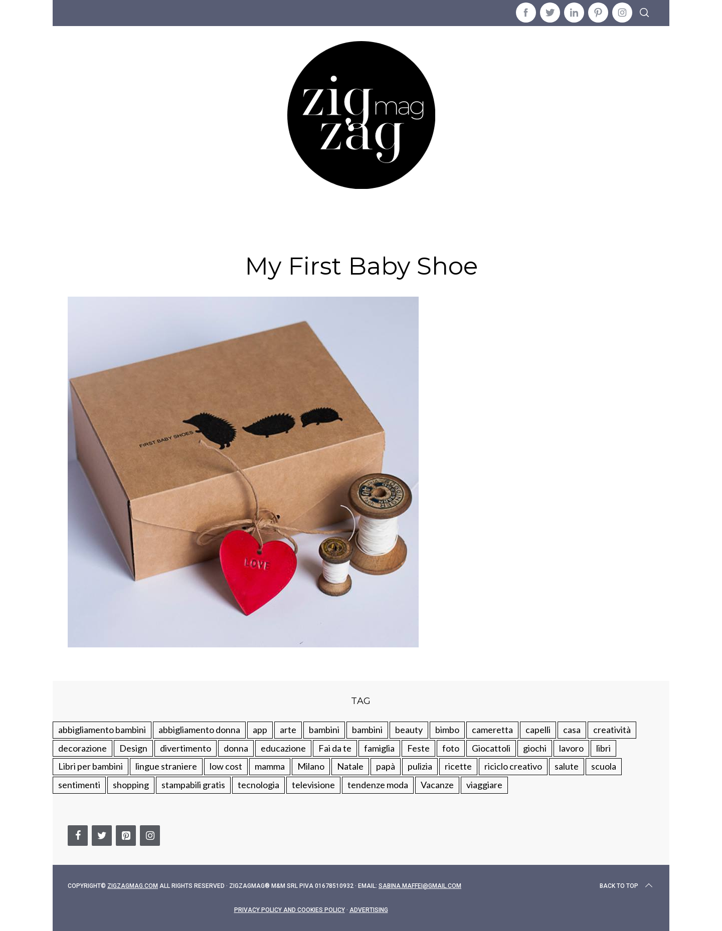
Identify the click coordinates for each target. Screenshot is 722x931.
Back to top (627, 885)
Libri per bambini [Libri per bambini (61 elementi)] (90, 766)
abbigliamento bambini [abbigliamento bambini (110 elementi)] (102, 729)
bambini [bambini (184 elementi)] (367, 729)
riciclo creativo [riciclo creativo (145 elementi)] (513, 766)
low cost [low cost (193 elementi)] (226, 766)
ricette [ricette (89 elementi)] (458, 766)
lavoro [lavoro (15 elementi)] (571, 748)
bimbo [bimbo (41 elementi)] (447, 729)
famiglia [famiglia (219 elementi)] (379, 748)
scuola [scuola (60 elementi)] (603, 766)
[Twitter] (102, 835)
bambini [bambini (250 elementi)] (324, 729)
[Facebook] (78, 835)
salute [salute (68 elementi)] (567, 766)
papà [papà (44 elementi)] (385, 766)
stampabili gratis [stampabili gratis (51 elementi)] (193, 784)
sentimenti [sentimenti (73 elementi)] (79, 784)
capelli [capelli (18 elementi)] (538, 729)
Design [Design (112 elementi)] (133, 748)
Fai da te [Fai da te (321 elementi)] (334, 748)
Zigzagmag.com (132, 885)
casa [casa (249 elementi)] (572, 729)
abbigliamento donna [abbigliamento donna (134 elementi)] (199, 729)
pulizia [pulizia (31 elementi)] (420, 766)
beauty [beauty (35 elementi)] (409, 729)
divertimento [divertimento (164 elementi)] (185, 748)
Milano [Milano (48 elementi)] (310, 766)
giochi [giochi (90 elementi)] (535, 748)
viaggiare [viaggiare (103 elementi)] (484, 784)
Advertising (368, 909)
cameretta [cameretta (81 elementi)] (492, 729)
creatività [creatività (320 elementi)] (612, 729)
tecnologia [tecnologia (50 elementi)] (258, 784)
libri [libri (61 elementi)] (603, 748)
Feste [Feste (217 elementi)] (418, 748)
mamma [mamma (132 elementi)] (270, 766)
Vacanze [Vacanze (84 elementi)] (437, 784)
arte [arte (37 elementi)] (288, 729)
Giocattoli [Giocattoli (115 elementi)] (491, 748)
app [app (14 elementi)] (260, 729)
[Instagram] (150, 835)
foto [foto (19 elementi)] (450, 748)
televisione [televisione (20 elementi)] (313, 784)
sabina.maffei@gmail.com (420, 885)
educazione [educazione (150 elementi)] (283, 748)
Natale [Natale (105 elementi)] (350, 766)
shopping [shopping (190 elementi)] (131, 784)
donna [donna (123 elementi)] (236, 748)
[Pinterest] (126, 835)
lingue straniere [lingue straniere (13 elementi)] (166, 766)
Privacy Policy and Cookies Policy (289, 909)
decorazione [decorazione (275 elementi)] (82, 748)
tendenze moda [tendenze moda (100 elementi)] (377, 784)
